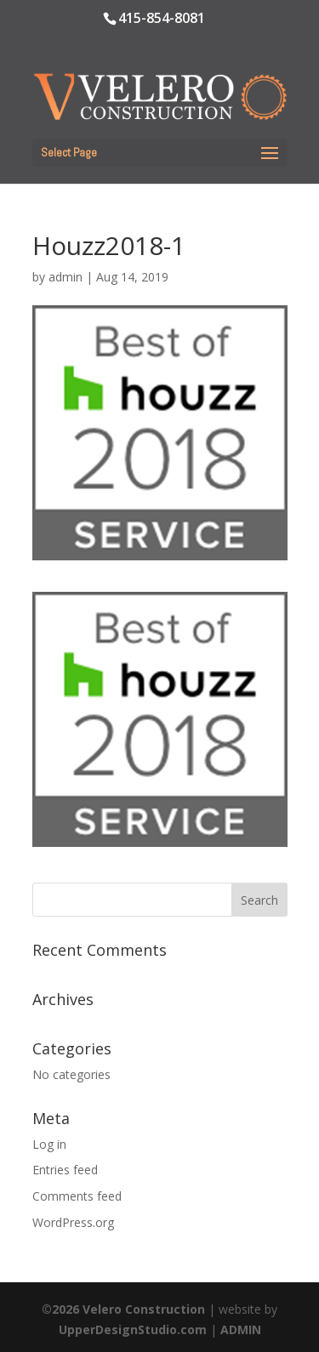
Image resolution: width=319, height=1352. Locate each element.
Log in (49, 1144)
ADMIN (240, 1329)
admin (65, 277)
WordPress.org (73, 1222)
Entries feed (65, 1170)
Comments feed (77, 1196)
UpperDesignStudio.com (133, 1329)
